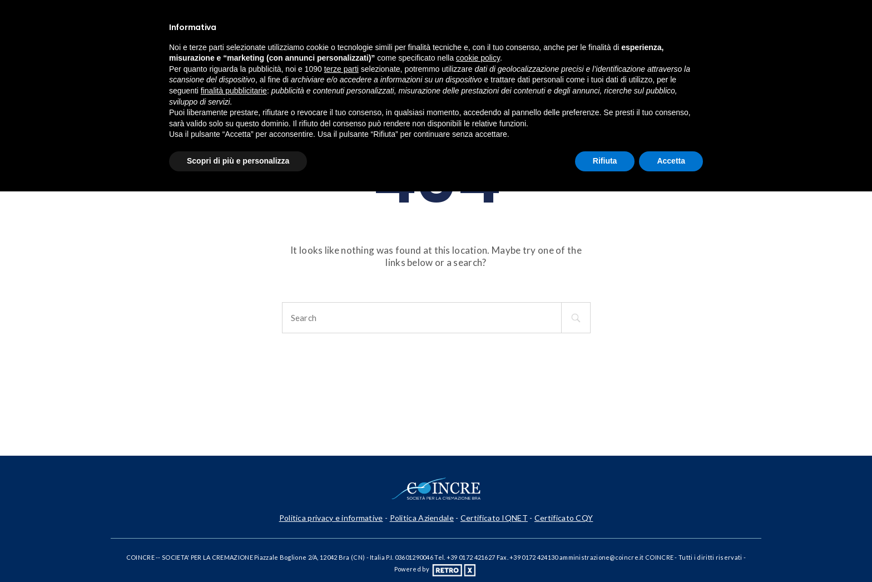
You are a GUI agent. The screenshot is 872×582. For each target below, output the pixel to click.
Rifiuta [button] (605, 160)
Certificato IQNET (494, 517)
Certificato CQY (563, 517)
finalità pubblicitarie (234, 90)
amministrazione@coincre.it (601, 557)
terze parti (341, 69)
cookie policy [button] (478, 57)
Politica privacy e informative (331, 517)
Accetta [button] (671, 160)
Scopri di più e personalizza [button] (238, 160)
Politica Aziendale (422, 517)
